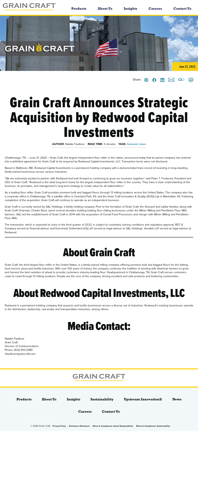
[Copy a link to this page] (181, 80)
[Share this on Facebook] (154, 80)
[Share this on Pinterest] (146, 80)
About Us (105, 9)
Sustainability (101, 399)
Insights (130, 9)
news (142, 144)
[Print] (191, 80)
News (176, 399)
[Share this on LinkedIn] (162, 80)
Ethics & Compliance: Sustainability (153, 426)
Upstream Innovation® (143, 399)
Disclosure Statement (79, 426)
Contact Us (182, 9)
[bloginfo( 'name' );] (33, 7)
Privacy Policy (59, 426)
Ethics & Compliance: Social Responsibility (113, 426)
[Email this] (171, 80)
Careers (155, 9)
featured (132, 144)
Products (78, 9)
